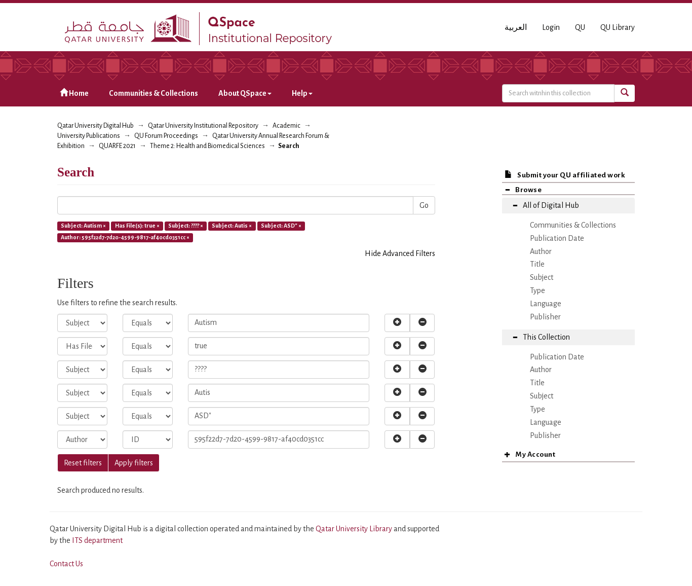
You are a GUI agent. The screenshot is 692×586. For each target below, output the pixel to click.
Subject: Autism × (83, 226)
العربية (516, 27)
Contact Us (66, 564)
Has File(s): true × (137, 226)
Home (74, 93)
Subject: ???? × (185, 226)
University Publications (88, 135)
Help (302, 93)
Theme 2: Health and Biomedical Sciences (207, 146)
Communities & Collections (153, 93)
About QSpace (245, 93)
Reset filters (83, 463)
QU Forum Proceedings (166, 135)
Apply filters (133, 463)
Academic (286, 125)
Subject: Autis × (232, 226)
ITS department (97, 540)
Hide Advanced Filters (400, 253)
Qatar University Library (355, 529)
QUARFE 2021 (117, 146)
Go (424, 205)
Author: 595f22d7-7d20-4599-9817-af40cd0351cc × (125, 237)
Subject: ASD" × (281, 226)
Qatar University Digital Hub (95, 125)
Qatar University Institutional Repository (203, 125)
